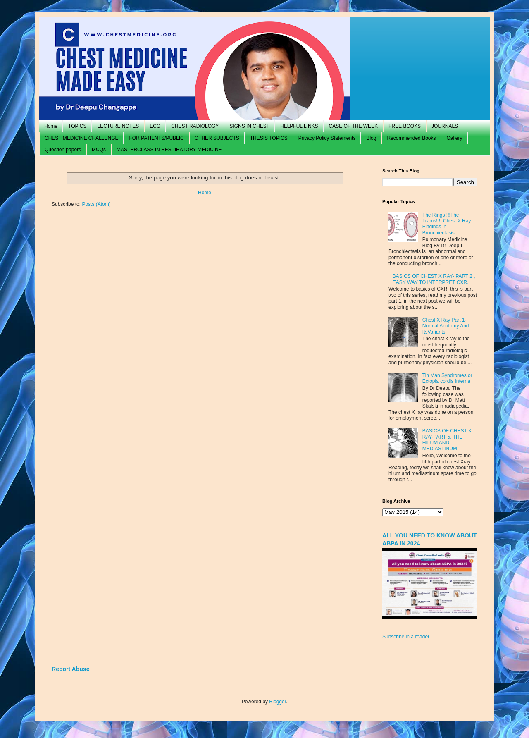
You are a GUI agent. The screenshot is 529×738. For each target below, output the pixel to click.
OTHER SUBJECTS (217, 138)
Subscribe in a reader (405, 637)
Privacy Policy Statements (327, 138)
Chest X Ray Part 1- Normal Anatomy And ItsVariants (445, 326)
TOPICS (77, 126)
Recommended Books (411, 138)
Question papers (63, 150)
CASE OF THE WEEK (353, 126)
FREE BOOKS (404, 126)
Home (50, 126)
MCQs (99, 150)
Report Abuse (70, 669)
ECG (155, 126)
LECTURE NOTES (118, 126)
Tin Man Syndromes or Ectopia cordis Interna (447, 378)
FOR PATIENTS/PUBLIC (156, 138)
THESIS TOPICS (269, 138)
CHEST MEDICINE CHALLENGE (81, 138)
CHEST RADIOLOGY (195, 126)
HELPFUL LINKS (299, 126)
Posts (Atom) (96, 204)
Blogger (277, 702)
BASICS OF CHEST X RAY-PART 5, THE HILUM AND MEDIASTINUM (447, 439)
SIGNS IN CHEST (249, 126)
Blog (371, 138)
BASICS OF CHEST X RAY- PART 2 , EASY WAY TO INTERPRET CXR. (434, 279)
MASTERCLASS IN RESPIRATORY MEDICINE (169, 150)
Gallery (454, 138)
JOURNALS (444, 126)
